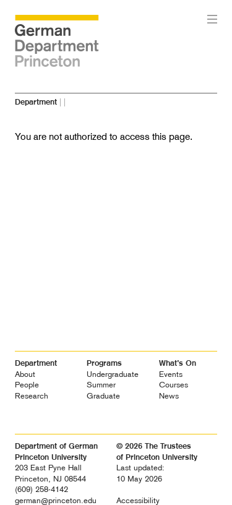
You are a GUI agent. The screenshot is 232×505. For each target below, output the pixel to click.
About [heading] (25, 374)
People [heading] (27, 384)
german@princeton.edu (56, 500)
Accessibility (138, 500)
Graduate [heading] (103, 395)
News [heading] (169, 395)
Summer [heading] (101, 384)
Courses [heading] (173, 384)
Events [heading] (171, 374)
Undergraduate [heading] (113, 374)
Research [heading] (31, 395)
